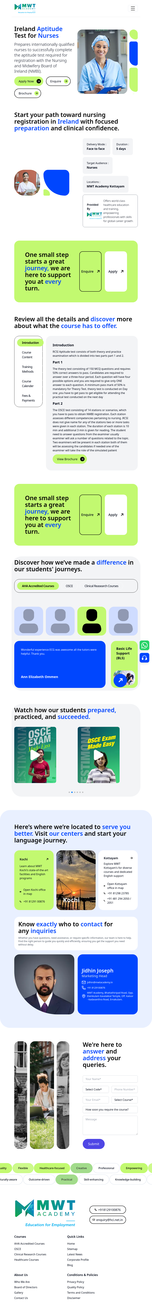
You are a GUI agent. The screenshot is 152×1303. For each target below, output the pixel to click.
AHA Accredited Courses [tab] (38, 586)
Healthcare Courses (26, 1260)
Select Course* (123, 1100)
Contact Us (21, 1298)
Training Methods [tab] (27, 369)
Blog (70, 1265)
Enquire (59, 81)
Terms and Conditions (81, 1292)
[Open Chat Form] (144, 645)
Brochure (29, 93)
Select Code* (94, 1089)
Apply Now (30, 81)
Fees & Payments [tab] (28, 398)
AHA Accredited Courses (29, 1243)
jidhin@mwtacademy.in (100, 982)
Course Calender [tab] (28, 383)
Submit (93, 1144)
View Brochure (71, 459)
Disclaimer (73, 1298)
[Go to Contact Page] (144, 658)
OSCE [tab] (69, 586)
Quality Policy (75, 1287)
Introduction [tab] (30, 343)
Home (71, 1243)
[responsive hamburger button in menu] (133, 8)
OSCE (17, 1249)
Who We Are (22, 1282)
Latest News (74, 1254)
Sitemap (72, 1249)
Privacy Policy (75, 1282)
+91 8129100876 (96, 987)
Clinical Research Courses (30, 1254)
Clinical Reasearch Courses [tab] (101, 586)
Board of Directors (25, 1287)
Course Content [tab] (27, 354)
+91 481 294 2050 (118, 898)
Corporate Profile (78, 1260)
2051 (110, 903)
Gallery (18, 1292)
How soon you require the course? (107, 1109)
